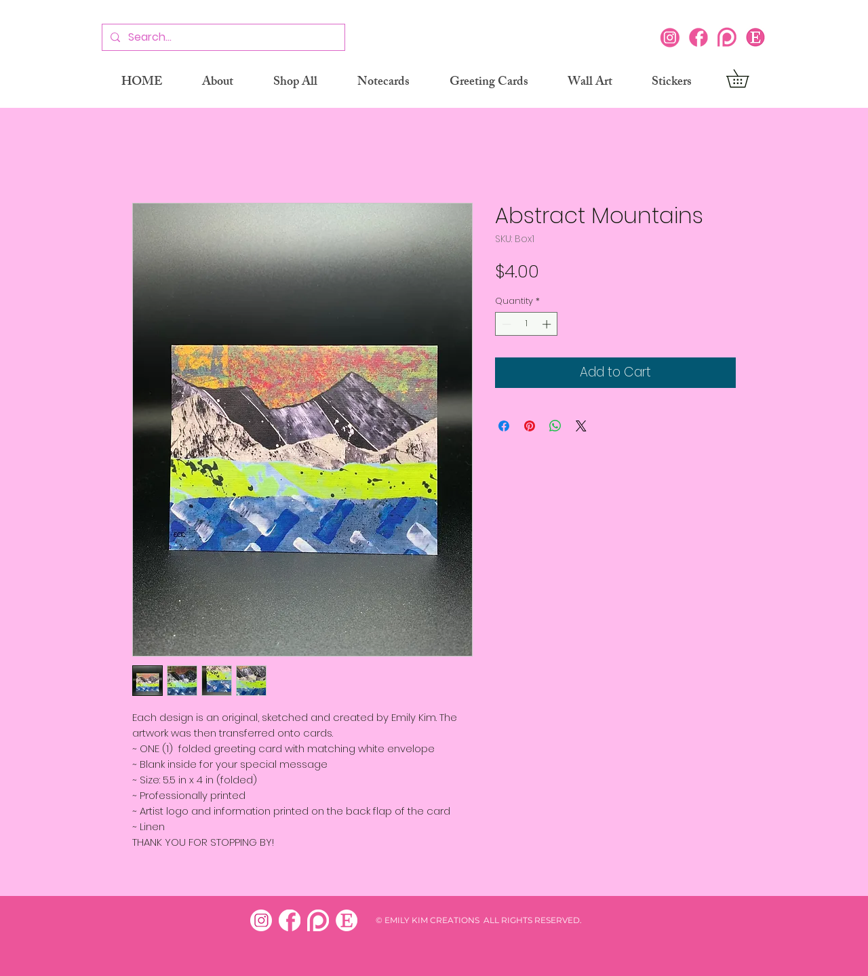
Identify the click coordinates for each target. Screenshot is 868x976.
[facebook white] (289, 920)
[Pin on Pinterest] (529, 426)
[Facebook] (698, 37)
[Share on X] (581, 426)
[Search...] (222, 37)
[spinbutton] (526, 324)
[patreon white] (318, 920)
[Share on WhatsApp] (555, 426)
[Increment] (548, 324)
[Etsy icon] (755, 37)
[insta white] (261, 920)
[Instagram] (670, 37)
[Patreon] (727, 37)
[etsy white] (346, 920)
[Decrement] (505, 324)
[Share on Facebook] (504, 426)
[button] (746, 78)
